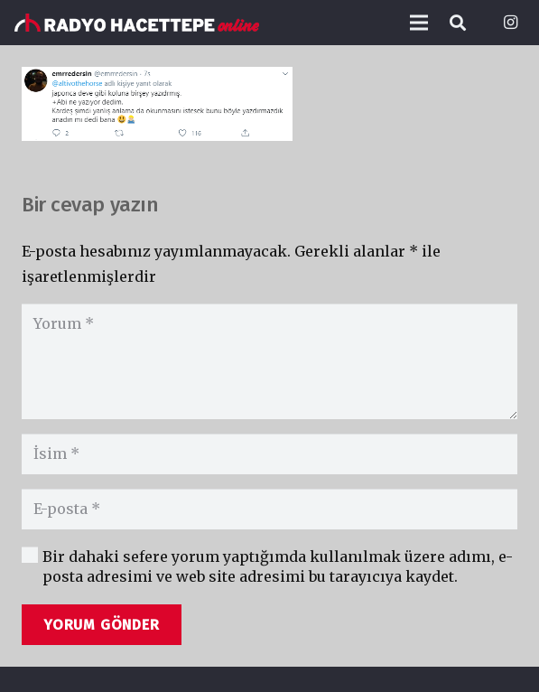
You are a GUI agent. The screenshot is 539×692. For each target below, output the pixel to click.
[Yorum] (269, 361)
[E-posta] (269, 509)
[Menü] (419, 22)
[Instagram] (510, 22)
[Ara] (458, 22)
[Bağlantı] (136, 23)
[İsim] (269, 454)
